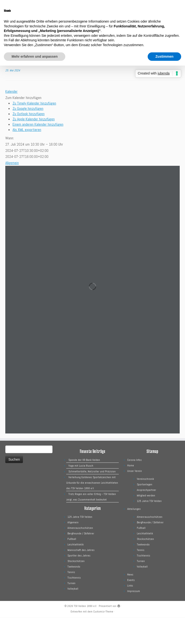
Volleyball (72, 589)
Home (130, 466)
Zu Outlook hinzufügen (29, 114)
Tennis (71, 572)
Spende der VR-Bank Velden (84, 460)
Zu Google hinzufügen (28, 108)
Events (131, 580)
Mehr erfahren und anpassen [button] (35, 56)
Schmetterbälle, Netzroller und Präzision (92, 472)
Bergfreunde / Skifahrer (80, 534)
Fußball (71, 539)
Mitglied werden (146, 496)
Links (130, 586)
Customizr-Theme (103, 612)
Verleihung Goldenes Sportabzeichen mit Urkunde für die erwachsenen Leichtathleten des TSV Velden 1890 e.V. (92, 483)
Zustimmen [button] (164, 56)
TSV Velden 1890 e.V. (85, 606)
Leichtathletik (75, 545)
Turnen (71, 583)
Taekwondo (73, 567)
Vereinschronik (145, 479)
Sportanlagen (144, 485)
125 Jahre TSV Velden (79, 517)
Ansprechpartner (146, 490)
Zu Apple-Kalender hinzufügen (34, 119)
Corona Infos (134, 460)
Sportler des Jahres (78, 556)
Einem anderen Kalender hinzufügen (38, 124)
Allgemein (12, 163)
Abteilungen (134, 509)
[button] (23, 98)
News (130, 575)
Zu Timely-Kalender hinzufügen (34, 103)
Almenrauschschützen (80, 528)
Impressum (133, 591)
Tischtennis (74, 578)
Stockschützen (76, 561)
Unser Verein (134, 471)
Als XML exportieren (27, 130)
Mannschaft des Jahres (80, 550)
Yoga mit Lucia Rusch (80, 466)
